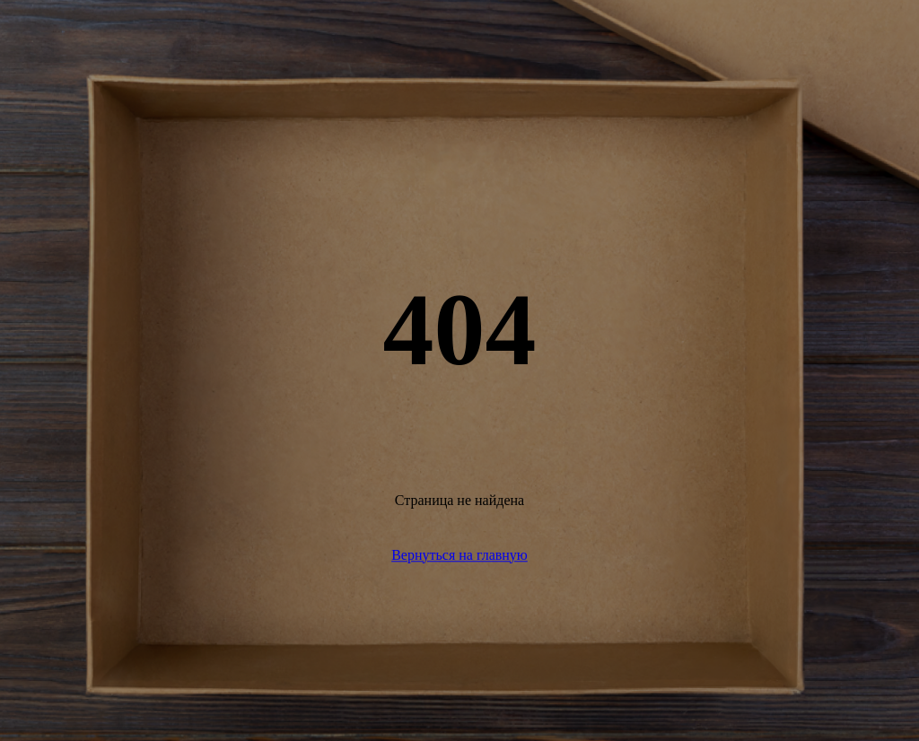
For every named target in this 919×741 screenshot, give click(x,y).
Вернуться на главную (459, 554)
